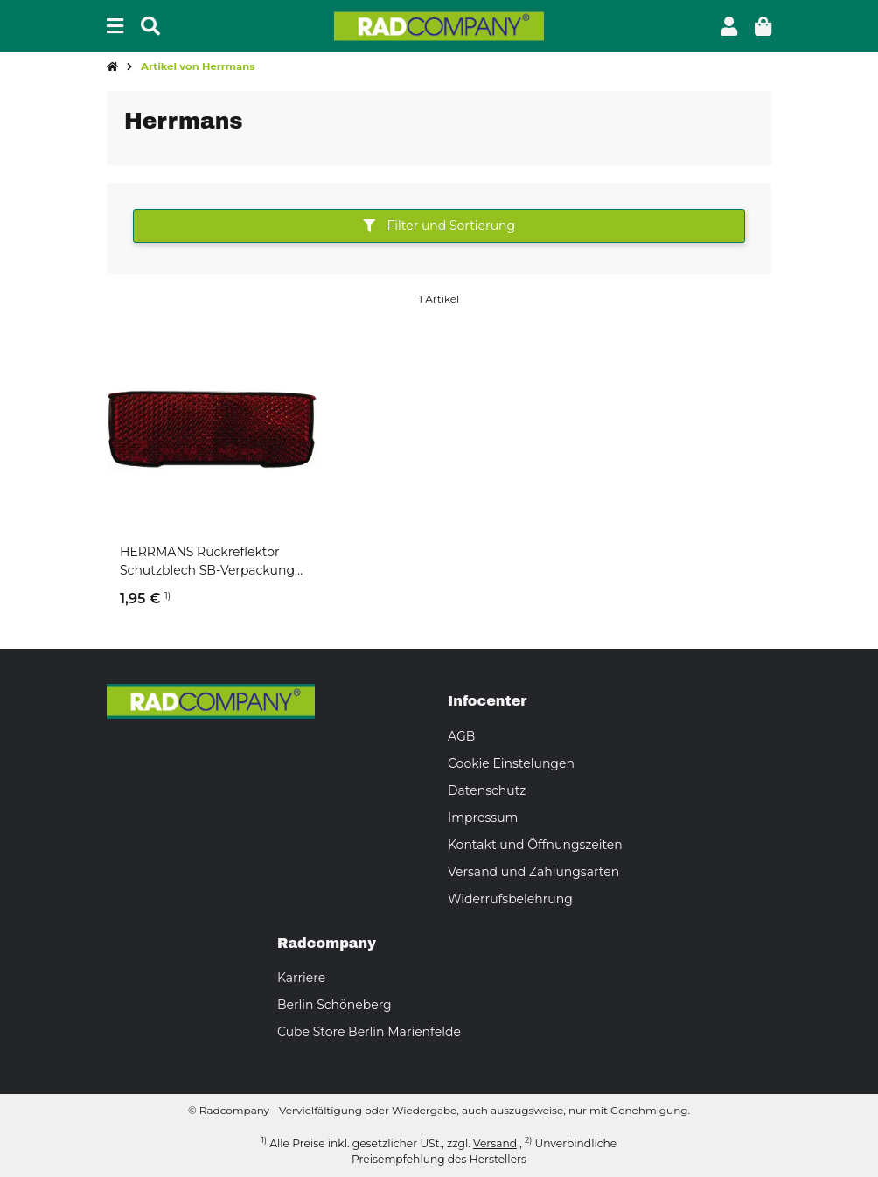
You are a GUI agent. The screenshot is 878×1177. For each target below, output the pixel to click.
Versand (495, 1143)
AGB (461, 736)
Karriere (301, 977)
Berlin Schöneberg (334, 1005)
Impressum (483, 817)
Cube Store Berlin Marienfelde (369, 1032)
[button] (729, 26)
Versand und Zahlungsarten (533, 872)
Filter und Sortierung (439, 225)
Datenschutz (487, 790)
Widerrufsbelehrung (510, 899)
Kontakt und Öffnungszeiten (535, 845)
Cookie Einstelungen (511, 763)
